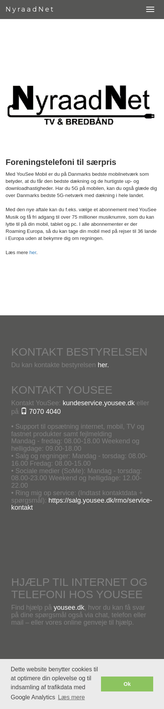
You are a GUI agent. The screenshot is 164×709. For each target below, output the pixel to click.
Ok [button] (127, 684)
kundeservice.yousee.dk (99, 403)
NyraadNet (30, 9)
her (33, 252)
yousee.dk (69, 607)
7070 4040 (40, 411)
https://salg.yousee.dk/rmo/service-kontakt (81, 504)
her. (103, 365)
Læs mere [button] (71, 697)
